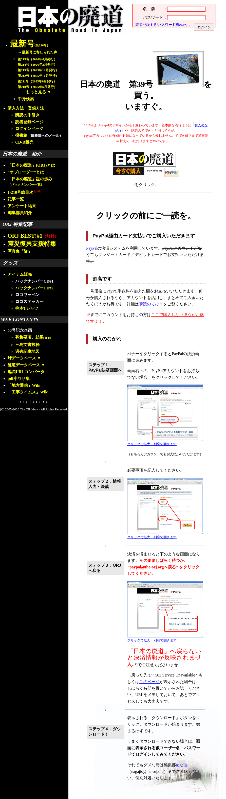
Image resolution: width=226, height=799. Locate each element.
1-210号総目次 (24, 192)
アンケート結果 (22, 206)
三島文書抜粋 (27, 344)
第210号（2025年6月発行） (37, 87)
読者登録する (146, 25)
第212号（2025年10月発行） (38, 76)
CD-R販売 (24, 142)
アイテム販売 (20, 274)
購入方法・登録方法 (26, 108)
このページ (149, 682)
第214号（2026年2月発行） (37, 64)
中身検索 (26, 99)
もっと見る (36, 92)
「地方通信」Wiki (24, 385)
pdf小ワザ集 (19, 378)
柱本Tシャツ (26, 308)
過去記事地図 (27, 351)
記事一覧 (16, 199)
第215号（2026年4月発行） (37, 59)
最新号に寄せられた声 (39, 52)
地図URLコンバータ (26, 372)
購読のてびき (151, 304)
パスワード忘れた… (174, 25)
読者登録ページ (29, 122)
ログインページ (29, 128)
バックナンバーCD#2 (34, 288)
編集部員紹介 (20, 213)
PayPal (91, 248)
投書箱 (21, 135)
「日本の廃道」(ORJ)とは (31, 165)
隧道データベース (24, 365)
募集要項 (23, 337)
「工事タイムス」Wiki (28, 392)
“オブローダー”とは (26, 172)
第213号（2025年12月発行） (38, 70)
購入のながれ (106, 338)
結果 (43, 337)
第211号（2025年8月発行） (37, 81)
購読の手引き (27, 115)
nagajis (181, 765)
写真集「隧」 (20, 251)
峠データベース (22, 358)
